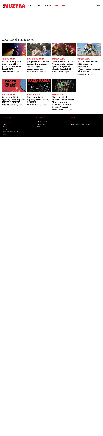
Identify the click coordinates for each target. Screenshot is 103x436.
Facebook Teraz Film (41, 124)
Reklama (5, 134)
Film (44, 6)
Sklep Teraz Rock (59, 6)
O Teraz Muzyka (7, 122)
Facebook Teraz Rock (41, 122)
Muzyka (30, 6)
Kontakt (4, 126)
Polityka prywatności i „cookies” (11, 131)
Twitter (38, 126)
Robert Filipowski (7, 72)
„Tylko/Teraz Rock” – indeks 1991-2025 (79, 124)
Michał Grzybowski (83, 74)
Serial (49, 6)
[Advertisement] (51, 24)
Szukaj (98, 6)
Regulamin (5, 129)
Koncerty (38, 6)
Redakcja (5, 124)
